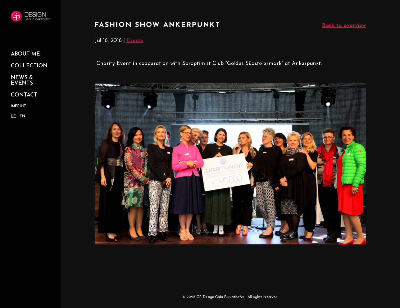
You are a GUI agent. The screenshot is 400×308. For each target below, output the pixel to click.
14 (258, 231)
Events (135, 40)
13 (253, 231)
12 (249, 231)
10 (239, 231)
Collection (29, 66)
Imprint (18, 106)
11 (244, 231)
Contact (24, 95)
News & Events (22, 80)
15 (262, 231)
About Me (25, 54)
